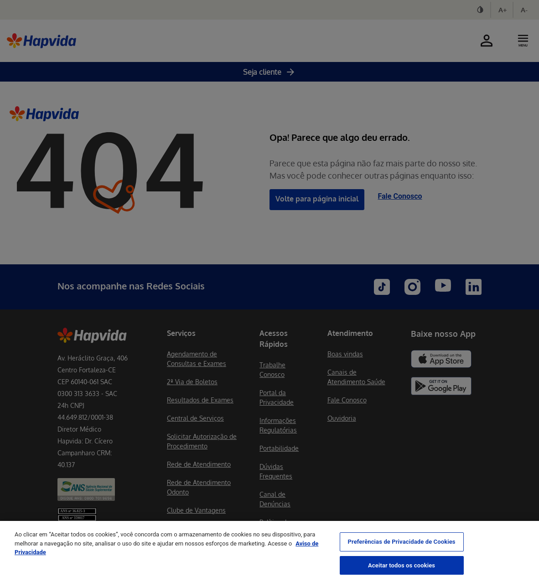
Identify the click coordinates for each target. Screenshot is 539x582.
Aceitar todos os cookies (401, 572)
